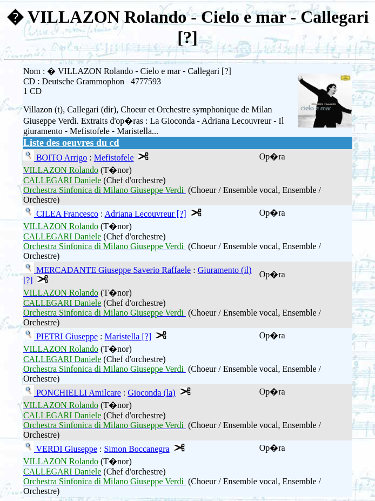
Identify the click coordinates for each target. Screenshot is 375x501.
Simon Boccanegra (136, 448)
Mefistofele (114, 157)
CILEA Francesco (66, 213)
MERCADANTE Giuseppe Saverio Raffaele (112, 270)
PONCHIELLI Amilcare (77, 392)
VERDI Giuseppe (65, 448)
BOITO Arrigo (60, 157)
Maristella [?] (128, 336)
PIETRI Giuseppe (66, 336)
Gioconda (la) (151, 392)
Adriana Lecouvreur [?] (145, 213)
